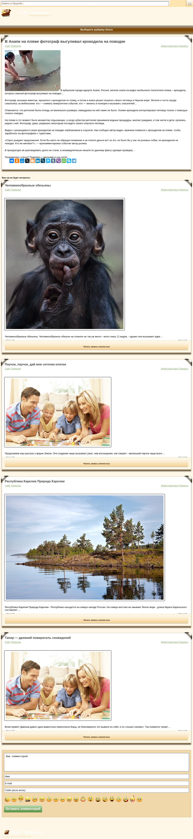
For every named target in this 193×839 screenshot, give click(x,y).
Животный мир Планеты (174, 46)
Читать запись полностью (96, 347)
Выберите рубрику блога (96, 29)
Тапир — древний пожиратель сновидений (38, 638)
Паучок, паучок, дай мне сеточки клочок (35, 364)
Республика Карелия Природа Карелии (35, 481)
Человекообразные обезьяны (28, 185)
